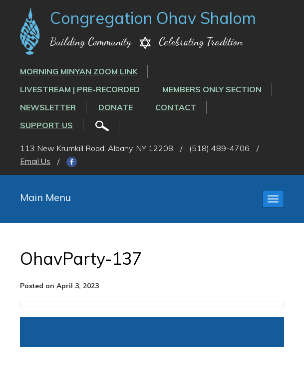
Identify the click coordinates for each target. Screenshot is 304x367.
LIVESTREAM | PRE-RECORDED (80, 89)
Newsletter (48, 107)
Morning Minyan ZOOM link (78, 71)
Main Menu (45, 197)
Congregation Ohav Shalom (153, 18)
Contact (175, 107)
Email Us (35, 161)
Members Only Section (212, 89)
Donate (115, 107)
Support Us (46, 125)
